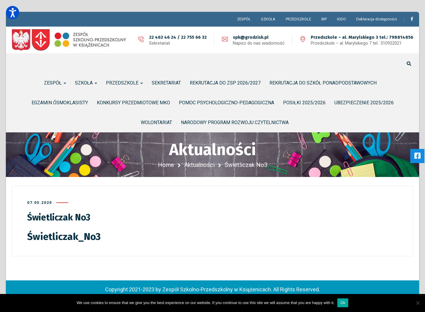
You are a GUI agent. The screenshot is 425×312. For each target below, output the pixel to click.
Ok (342, 302)
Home (166, 164)
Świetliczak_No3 (64, 237)
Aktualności (199, 164)
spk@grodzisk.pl (251, 37)
